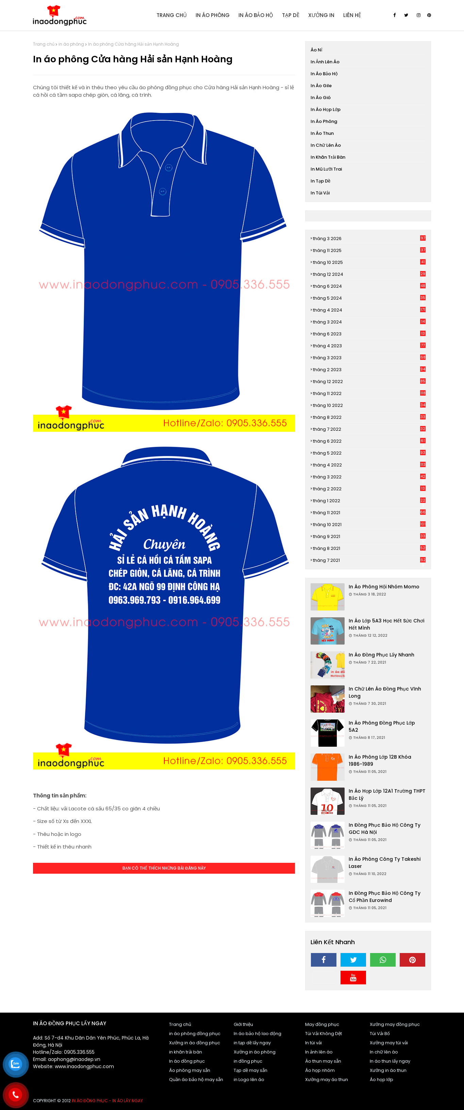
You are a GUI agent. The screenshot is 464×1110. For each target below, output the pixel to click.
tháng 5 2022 (369, 453)
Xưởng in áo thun (388, 1070)
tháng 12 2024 (369, 274)
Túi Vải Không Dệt (323, 1033)
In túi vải (320, 193)
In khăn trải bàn (328, 157)
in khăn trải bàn (185, 1052)
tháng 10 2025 (369, 262)
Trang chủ (43, 44)
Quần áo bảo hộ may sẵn (196, 1079)
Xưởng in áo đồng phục (194, 1043)
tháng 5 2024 (369, 298)
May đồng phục (322, 1024)
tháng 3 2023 (369, 357)
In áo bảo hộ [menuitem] (255, 15)
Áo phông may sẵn (189, 1070)
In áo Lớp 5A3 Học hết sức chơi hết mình (386, 624)
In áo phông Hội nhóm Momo (384, 586)
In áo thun (322, 133)
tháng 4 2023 (369, 346)
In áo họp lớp (326, 109)
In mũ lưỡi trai (326, 169)
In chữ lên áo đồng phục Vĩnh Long (385, 692)
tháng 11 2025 (369, 250)
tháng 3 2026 (369, 238)
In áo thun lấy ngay (390, 1061)
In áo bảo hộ (324, 73)
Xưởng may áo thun (326, 1079)
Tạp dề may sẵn (250, 1070)
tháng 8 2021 (369, 548)
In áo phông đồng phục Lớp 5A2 (382, 726)
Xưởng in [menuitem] (321, 15)
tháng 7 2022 (369, 429)
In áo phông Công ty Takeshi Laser (384, 863)
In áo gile (321, 85)
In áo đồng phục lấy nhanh (381, 654)
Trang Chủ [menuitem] (171, 15)
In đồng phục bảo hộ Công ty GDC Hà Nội (384, 829)
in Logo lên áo (249, 1079)
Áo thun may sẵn (323, 1061)
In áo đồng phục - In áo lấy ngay (107, 1101)
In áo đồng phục (187, 1061)
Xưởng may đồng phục (395, 1024)
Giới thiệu (243, 1024)
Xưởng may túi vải (389, 1043)
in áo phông (71, 44)
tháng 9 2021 (369, 536)
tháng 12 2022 (369, 381)
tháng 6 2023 (369, 334)
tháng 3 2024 (369, 322)
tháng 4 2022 (369, 465)
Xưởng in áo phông (255, 1052)
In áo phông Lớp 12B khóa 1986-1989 (380, 760)
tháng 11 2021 (369, 512)
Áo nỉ (316, 50)
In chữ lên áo (326, 145)
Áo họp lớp (381, 1079)
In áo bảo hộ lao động (257, 1033)
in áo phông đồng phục (194, 1033)
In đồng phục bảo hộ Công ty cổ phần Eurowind (384, 897)
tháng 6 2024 (369, 286)
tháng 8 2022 (369, 417)
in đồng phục (248, 1061)
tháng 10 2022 (369, 405)
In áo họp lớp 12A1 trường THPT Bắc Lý (387, 795)
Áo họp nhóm (320, 1070)
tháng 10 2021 (369, 524)
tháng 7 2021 (369, 560)
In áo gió (321, 97)
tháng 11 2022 (369, 393)
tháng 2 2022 (369, 489)
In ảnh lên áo (325, 62)
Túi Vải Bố (380, 1033)
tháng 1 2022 (369, 500)
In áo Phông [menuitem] (213, 15)
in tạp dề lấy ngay (252, 1043)
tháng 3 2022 (369, 477)
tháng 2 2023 (369, 369)
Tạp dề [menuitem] (290, 15)
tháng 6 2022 (369, 441)
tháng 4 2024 (369, 310)
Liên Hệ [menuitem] (352, 15)
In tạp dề (320, 181)
